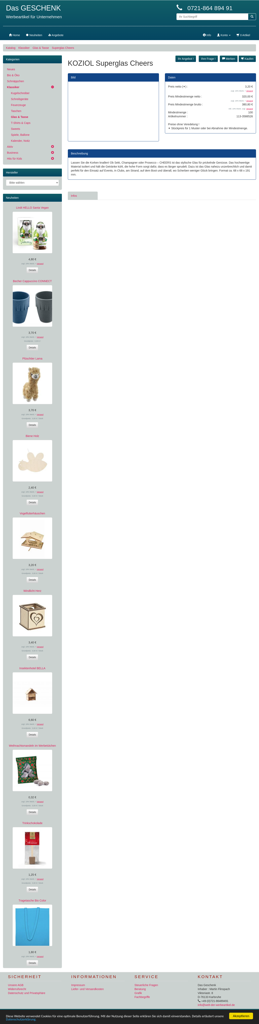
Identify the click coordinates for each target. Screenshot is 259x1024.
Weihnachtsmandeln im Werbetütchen (32, 745)
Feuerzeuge (18, 105)
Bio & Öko (13, 75)
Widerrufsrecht (17, 989)
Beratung (140, 989)
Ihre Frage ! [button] (208, 58)
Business (12, 152)
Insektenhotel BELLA (32, 668)
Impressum (78, 985)
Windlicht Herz (32, 590)
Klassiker (24, 47)
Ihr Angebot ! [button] (186, 58)
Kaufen (247, 58)
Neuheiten (12, 197)
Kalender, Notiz (20, 140)
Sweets (15, 128)
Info (207, 35)
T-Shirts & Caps (20, 122)
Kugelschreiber (20, 93)
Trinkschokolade (32, 823)
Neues (11, 69)
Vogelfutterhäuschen (32, 513)
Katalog (10, 47)
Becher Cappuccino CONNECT (32, 281)
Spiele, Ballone (20, 134)
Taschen (16, 111)
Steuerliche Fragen (146, 985)
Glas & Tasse (41, 47)
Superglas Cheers (63, 47)
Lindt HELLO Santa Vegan (32, 207)
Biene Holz (32, 436)
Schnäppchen (15, 81)
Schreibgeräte (19, 99)
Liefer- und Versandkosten (87, 989)
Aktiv (10, 146)
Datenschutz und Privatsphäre (26, 993)
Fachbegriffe (142, 997)
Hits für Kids (14, 158)
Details (32, 270)
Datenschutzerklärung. (31, 1020)
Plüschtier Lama (32, 358)
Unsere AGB (15, 985)
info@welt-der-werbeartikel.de (216, 1005)
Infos (74, 195)
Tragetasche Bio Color (32, 900)
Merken (228, 58)
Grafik (138, 993)
